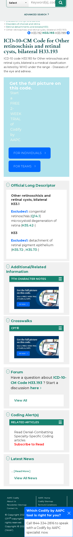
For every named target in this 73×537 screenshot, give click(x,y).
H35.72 (17, 250)
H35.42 (27, 225)
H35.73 (31, 250)
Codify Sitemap (45, 501)
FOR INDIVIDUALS (27, 153)
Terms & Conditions (47, 505)
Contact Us (12, 508)
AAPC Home (44, 498)
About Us (11, 501)
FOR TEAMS (22, 166)
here (34, 388)
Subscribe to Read (29, 444)
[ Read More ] (22, 471)
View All (20, 400)
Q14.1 (35, 216)
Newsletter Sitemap (16, 505)
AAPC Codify (13, 498)
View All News (25, 478)
